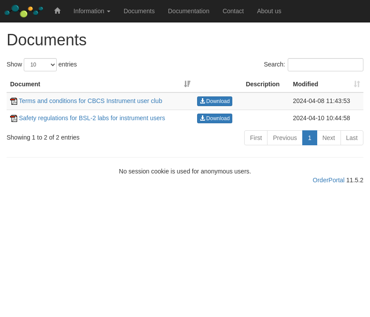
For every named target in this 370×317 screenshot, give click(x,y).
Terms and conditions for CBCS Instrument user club (86, 100)
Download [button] (215, 101)
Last (352, 137)
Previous (285, 137)
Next (328, 137)
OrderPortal (328, 180)
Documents (139, 11)
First (256, 137)
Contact (233, 11)
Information (91, 11)
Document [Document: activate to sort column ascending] (25, 84)
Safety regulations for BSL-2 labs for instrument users (87, 118)
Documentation (188, 11)
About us (269, 11)
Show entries (42, 64)
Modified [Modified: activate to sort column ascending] (306, 84)
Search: (313, 64)
